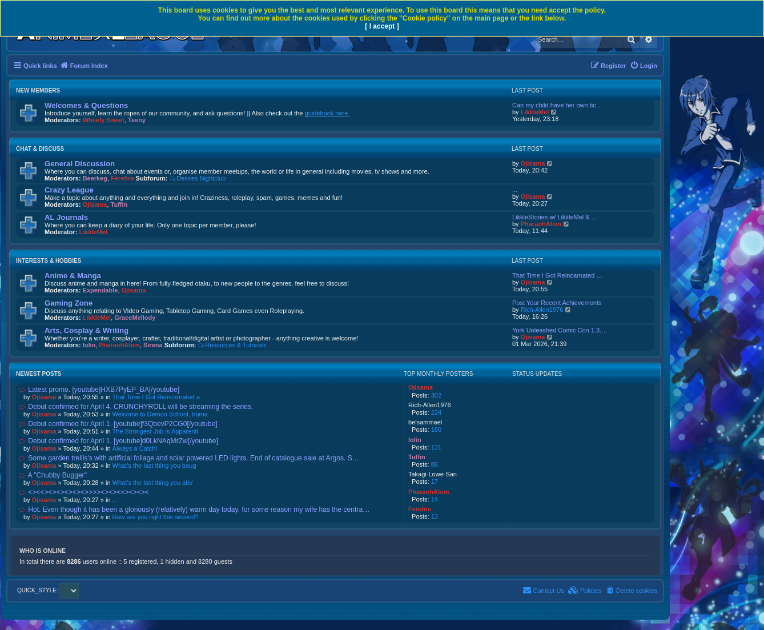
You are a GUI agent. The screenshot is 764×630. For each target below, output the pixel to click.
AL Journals (66, 217)
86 (434, 464)
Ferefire (122, 178)
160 (436, 429)
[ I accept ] (382, 26)
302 (436, 395)
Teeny (137, 120)
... (514, 189)
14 (434, 499)
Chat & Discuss (40, 149)
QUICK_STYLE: (48, 590)
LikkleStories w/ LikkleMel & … (555, 217)
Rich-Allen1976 (542, 309)
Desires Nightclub (197, 178)
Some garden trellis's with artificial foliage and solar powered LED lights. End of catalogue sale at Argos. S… (189, 458)
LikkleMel (535, 112)
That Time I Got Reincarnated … (557, 275)
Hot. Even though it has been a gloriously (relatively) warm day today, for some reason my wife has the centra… (194, 509)
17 (434, 481)
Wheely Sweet (103, 120)
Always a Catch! (135, 448)
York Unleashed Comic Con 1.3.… (560, 330)
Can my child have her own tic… (557, 105)
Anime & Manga (73, 275)
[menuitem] (643, 66)
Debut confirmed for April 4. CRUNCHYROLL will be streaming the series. (136, 407)
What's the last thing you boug (154, 465)
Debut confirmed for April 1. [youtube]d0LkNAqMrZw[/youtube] (118, 441)
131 (436, 447)
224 (436, 412)
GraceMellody (134, 317)
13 (434, 516)
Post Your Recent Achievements (557, 302)
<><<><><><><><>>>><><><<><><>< (84, 492)
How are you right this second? (155, 516)
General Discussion (80, 163)
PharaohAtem (541, 223)
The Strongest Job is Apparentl (155, 431)
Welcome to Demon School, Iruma (160, 414)
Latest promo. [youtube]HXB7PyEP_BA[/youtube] (99, 390)
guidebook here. (327, 113)
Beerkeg (95, 178)
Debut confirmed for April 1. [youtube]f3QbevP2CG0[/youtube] (118, 424)
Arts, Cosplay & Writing (86, 330)
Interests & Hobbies (48, 261)
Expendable (100, 290)
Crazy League (69, 190)
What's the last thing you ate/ (152, 482)
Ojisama (533, 163)
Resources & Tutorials (232, 345)
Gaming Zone (69, 303)
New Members (38, 90)
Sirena (153, 345)
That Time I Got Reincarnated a (156, 397)
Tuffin (119, 204)
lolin (89, 345)
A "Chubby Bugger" (53, 475)
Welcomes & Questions (86, 105)
